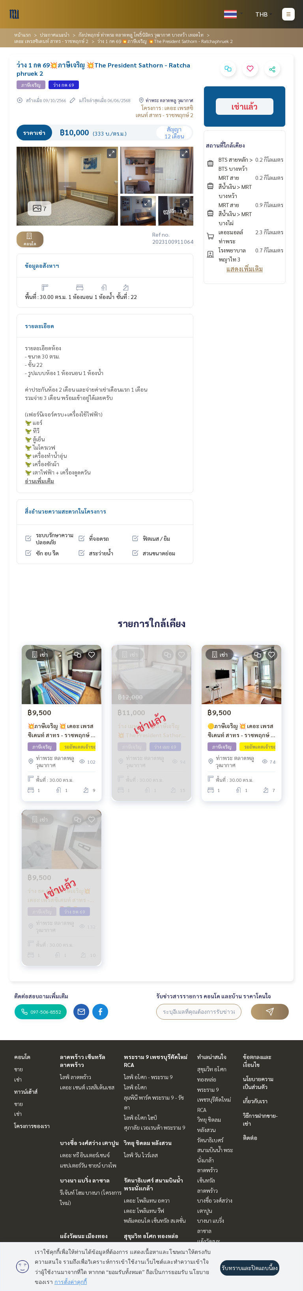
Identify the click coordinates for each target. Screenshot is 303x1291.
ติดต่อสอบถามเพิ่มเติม (41, 996)
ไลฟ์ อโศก (135, 1087)
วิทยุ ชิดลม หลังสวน (148, 1142)
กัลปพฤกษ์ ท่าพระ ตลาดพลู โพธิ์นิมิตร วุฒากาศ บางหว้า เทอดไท (141, 35)
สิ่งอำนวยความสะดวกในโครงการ (65, 511)
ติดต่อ (250, 1137)
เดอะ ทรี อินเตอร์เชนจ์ (85, 1154)
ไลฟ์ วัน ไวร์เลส (141, 1154)
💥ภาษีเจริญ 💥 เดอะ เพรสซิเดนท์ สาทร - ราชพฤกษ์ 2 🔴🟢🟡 (61, 730)
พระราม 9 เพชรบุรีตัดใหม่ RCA (214, 1099)
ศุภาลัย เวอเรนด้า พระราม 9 (154, 1127)
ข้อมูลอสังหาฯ (42, 265)
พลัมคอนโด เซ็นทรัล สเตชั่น (155, 1220)
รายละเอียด (39, 325)
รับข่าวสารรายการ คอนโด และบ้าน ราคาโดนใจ (213, 996)
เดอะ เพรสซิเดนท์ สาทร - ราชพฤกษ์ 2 (51, 41)
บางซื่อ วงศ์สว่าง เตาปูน (89, 1142)
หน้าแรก (22, 35)
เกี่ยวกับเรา (255, 1100)
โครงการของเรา (32, 1125)
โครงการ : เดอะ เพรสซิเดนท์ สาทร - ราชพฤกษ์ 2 (164, 111)
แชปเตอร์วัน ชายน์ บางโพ (88, 1165)
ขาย (18, 1068)
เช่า (18, 1079)
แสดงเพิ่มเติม (244, 269)
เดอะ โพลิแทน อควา (147, 1200)
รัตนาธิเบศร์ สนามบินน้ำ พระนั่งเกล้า (215, 1150)
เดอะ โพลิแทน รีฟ (144, 1210)
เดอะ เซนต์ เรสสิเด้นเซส (87, 1087)
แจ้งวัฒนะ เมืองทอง (84, 1235)
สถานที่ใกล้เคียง (225, 145)
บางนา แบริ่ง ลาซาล (85, 1180)
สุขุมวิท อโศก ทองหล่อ (151, 1235)
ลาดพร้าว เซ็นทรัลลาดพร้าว (207, 1180)
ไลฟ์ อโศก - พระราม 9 (148, 1076)
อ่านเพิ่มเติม (39, 480)
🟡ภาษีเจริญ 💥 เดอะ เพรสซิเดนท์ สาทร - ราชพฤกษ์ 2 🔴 (241, 730)
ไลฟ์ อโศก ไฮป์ (140, 1117)
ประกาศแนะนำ (54, 35)
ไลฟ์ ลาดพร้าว (75, 1076)
